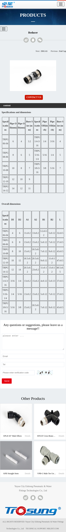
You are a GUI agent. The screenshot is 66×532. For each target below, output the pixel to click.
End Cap (62, 51)
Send (6, 381)
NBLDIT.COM (53, 528)
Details (27, 436)
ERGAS (44, 51)
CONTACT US (33, 97)
